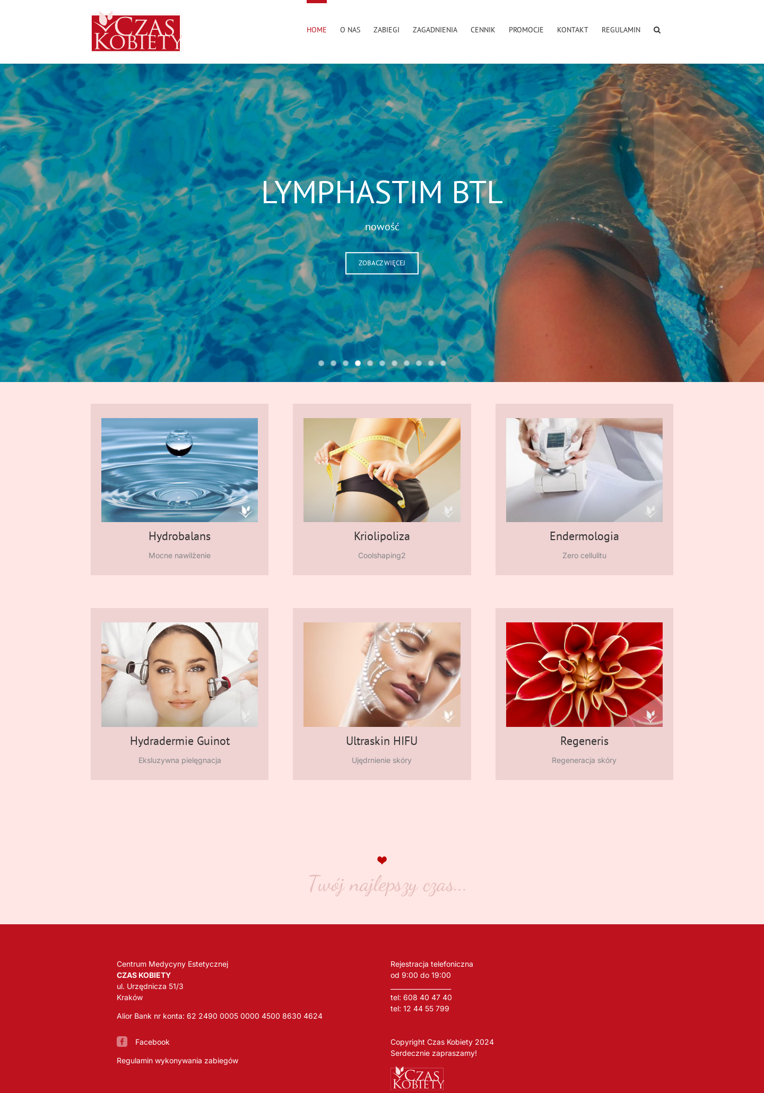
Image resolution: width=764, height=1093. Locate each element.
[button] (657, 28)
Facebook (152, 1041)
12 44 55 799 (426, 1008)
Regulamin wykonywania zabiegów (177, 1060)
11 (443, 363)
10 (431, 363)
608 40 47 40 (427, 997)
